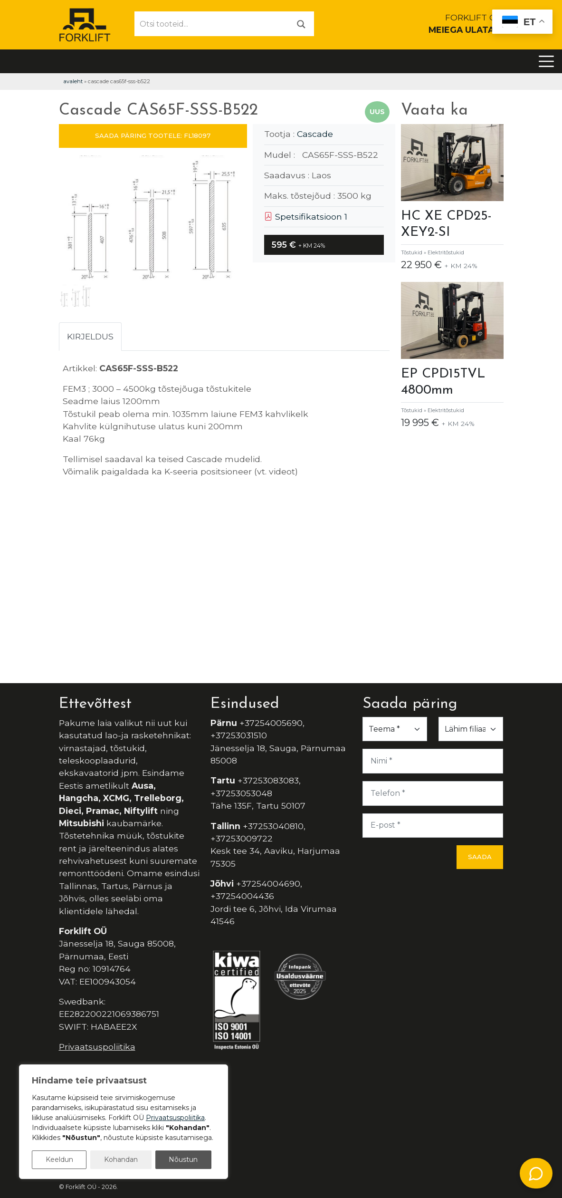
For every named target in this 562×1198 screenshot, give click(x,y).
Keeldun (59, 1159)
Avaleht (73, 81)
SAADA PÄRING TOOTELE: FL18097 (152, 135)
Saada (480, 856)
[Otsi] (301, 23)
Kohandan (121, 1159)
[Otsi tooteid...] (212, 24)
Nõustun (183, 1159)
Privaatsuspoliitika (97, 1047)
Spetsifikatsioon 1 (305, 217)
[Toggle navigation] (546, 61)
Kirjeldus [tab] (90, 336)
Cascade (315, 134)
